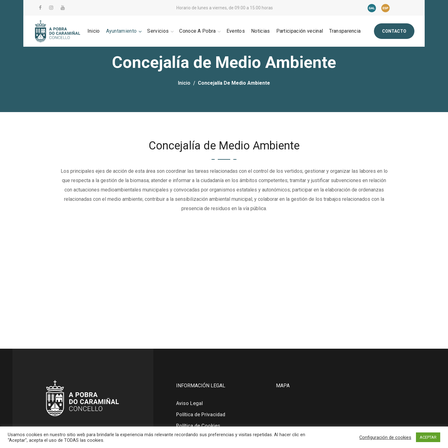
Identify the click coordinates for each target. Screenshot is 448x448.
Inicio (184, 83)
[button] (394, 31)
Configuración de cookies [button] (385, 437)
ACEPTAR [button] (428, 437)
